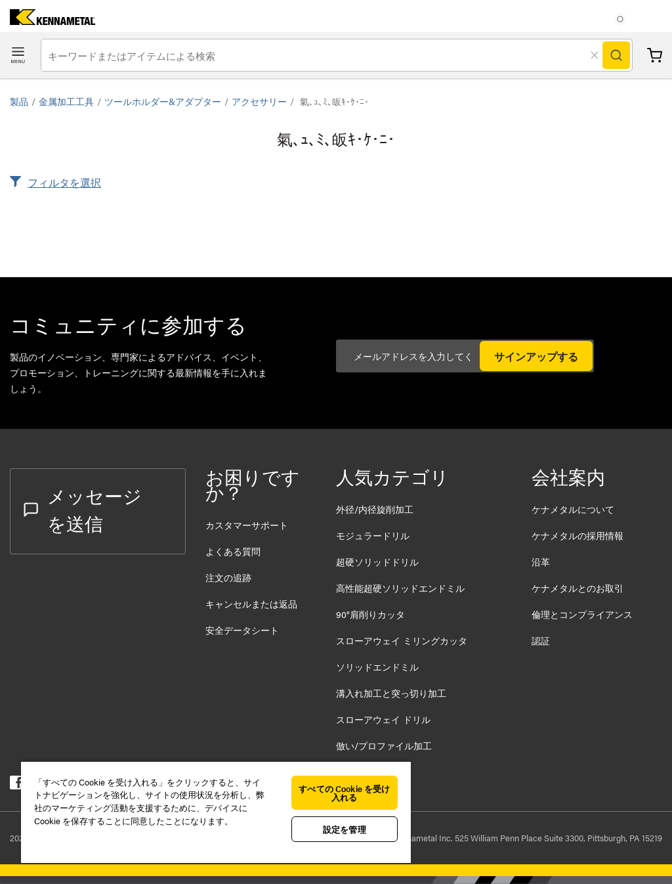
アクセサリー (259, 101)
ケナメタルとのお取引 (577, 587)
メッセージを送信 (83, 509)
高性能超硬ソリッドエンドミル (400, 587)
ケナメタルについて (573, 509)
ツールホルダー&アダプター (162, 101)
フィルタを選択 (64, 182)
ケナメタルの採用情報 (577, 535)
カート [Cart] (654, 55)
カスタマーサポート (248, 524)
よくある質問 (233, 551)
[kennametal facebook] (17, 785)
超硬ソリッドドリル (377, 561)
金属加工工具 (66, 101)
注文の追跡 (228, 577)
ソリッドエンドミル (377, 666)
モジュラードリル (373, 535)
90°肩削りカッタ (370, 614)
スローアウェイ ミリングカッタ (401, 640)
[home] (47, 20)
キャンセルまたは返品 (251, 603)
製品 (19, 101)
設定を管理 (344, 829)
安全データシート (242, 629)
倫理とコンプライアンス (582, 614)
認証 (541, 640)
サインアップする (536, 356)
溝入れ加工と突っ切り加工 (391, 692)
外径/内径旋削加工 (374, 509)
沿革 (541, 561)
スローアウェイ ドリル (383, 719)
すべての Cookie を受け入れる (344, 792)
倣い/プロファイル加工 (384, 745)
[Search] (616, 55)
